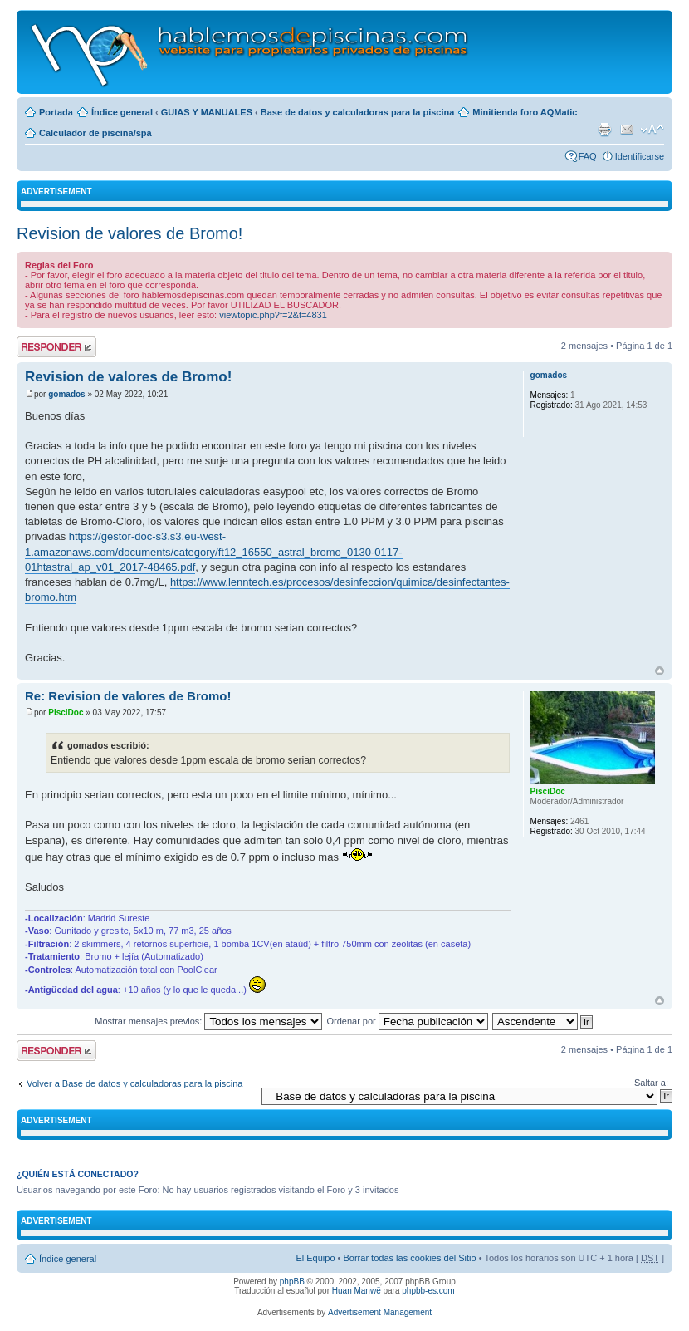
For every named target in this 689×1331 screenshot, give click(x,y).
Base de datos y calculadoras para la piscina (358, 112)
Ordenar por (406, 1021)
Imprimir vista (604, 129)
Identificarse (639, 156)
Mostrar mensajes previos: (208, 1021)
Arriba (659, 670)
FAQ (588, 156)
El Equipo (315, 1258)
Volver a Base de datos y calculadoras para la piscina (135, 1083)
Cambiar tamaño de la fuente (652, 129)
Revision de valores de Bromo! (129, 233)
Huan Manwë (356, 1290)
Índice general (122, 112)
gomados (66, 394)
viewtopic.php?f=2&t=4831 (273, 315)
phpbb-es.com (428, 1290)
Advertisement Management (380, 1312)
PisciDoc (65, 712)
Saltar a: (651, 1083)
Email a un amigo (627, 129)
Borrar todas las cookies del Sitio (409, 1258)
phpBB (292, 1281)
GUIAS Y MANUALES (206, 112)
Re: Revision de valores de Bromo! (128, 696)
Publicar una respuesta (56, 346)
